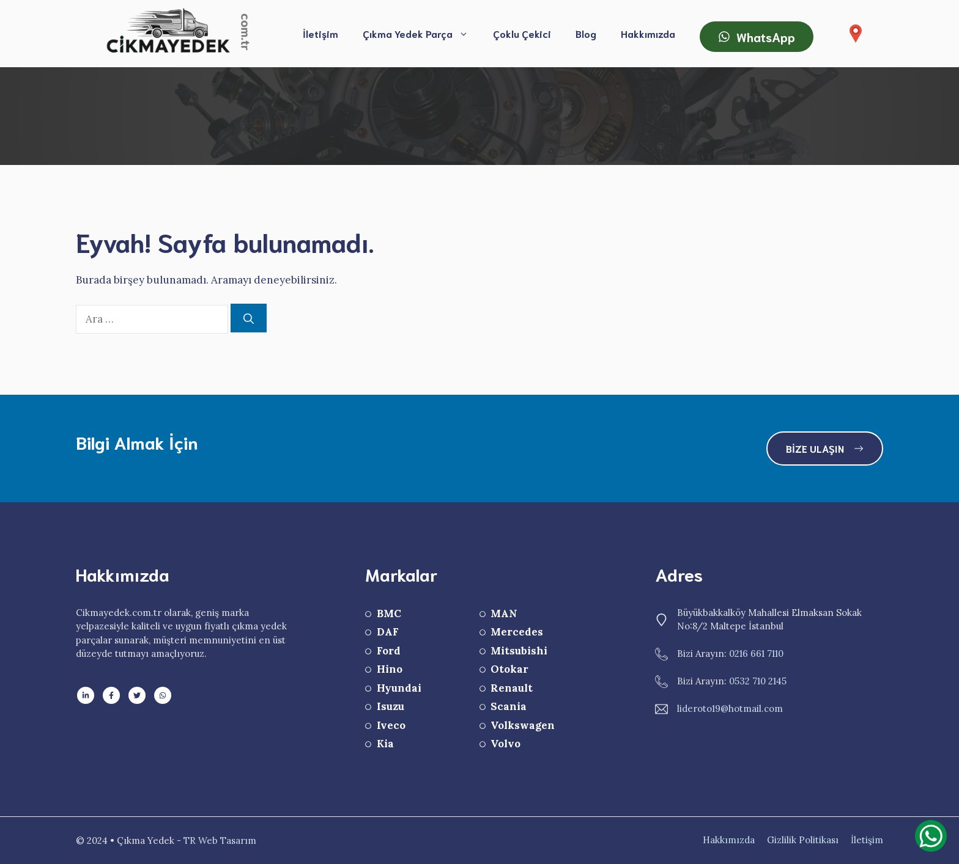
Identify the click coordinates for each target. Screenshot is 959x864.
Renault (512, 688)
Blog (586, 33)
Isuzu (390, 706)
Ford (389, 650)
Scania (509, 706)
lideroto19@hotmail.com (730, 708)
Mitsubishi (519, 650)
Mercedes (517, 632)
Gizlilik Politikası (803, 840)
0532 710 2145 (758, 681)
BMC (389, 613)
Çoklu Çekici (522, 33)
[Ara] (249, 318)
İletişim (320, 33)
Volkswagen (523, 725)
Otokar (509, 669)
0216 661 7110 (756, 653)
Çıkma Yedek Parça (422, 33)
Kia (385, 743)
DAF (388, 632)
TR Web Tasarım (219, 840)
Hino (389, 669)
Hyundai (399, 688)
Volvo (505, 743)
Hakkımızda (648, 33)
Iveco (391, 725)
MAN (504, 613)
